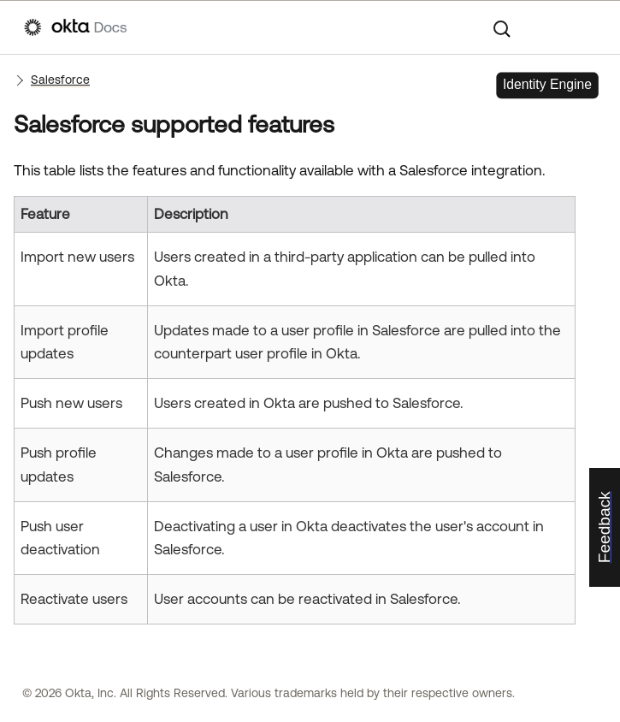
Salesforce (60, 79)
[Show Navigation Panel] (587, 27)
